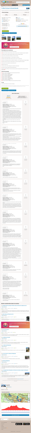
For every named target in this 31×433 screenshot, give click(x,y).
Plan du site (2, 423)
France (19, 17)
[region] (15, 398)
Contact (2, 429)
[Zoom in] (28, 394)
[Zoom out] (28, 395)
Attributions (2, 402)
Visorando (2, 6)
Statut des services (13, 431)
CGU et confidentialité (4, 422)
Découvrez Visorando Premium (22, 26)
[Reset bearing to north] (28, 397)
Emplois (2, 425)
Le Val (20, 18)
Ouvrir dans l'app (5, 31)
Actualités (2, 426)
